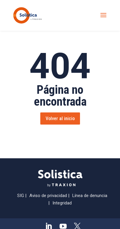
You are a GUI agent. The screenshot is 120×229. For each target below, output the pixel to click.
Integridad (62, 203)
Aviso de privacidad (48, 195)
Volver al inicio (60, 118)
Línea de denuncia (89, 195)
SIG (20, 195)
